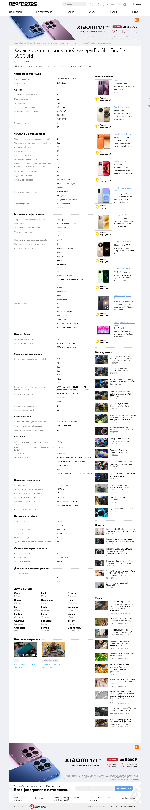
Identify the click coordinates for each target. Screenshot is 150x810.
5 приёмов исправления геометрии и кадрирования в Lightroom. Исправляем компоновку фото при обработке (122, 606)
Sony (17, 607)
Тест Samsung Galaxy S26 (123, 296)
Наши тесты (15, 11)
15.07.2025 (113, 387)
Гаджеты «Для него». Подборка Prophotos (119, 451)
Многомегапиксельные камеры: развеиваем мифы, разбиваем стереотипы (122, 358)
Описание (20, 66)
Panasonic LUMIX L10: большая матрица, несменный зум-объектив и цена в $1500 (119, 551)
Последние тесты (104, 76)
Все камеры (75, 627)
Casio (44, 593)
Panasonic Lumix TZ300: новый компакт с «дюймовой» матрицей (120, 540)
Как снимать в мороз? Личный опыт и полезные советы (123, 709)
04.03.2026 (114, 444)
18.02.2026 (114, 455)
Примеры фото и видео (69, 66)
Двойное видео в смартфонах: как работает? (123, 654)
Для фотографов (128, 798)
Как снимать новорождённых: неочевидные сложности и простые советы (122, 681)
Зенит (71, 620)
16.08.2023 (114, 363)
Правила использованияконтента (100, 799)
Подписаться (126, 788)
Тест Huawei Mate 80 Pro (124, 242)
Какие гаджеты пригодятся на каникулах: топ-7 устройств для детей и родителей (123, 417)
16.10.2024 (114, 502)
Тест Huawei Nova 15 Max (124, 107)
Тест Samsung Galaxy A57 (123, 189)
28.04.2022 (114, 492)
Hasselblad (47, 600)
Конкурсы (136, 11)
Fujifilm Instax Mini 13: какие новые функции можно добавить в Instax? (121, 530)
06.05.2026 (114, 409)
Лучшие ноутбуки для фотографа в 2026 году (120, 405)
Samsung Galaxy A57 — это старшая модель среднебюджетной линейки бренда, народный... (124, 199)
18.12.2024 (113, 511)
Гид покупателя (43, 11)
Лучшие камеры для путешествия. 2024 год (120, 369)
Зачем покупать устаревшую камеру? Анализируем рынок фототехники (122, 381)
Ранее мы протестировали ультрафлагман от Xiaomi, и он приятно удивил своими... (123, 170)
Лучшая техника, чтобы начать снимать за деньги (123, 475)
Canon (17, 593)
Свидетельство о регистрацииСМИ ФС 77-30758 (66, 799)
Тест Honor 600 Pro (122, 134)
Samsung (73, 607)
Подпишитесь (95, 3)
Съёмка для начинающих (119, 623)
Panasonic (46, 620)
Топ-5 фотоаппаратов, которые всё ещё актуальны (122, 428)
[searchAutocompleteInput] (75, 4)
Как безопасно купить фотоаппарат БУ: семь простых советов (119, 487)
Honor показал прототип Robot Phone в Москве (119, 584)
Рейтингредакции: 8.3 (105, 153)
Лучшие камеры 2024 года (121, 508)
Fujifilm (18, 614)
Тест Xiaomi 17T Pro (122, 80)
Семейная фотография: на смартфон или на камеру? (121, 619)
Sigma (71, 614)
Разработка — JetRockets (94, 806)
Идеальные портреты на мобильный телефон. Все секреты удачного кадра (120, 721)
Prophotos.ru (130, 806)
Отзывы (87, 66)
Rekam (72, 593)
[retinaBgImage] (101, 359)
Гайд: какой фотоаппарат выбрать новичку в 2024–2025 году (121, 394)
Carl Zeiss (19, 627)
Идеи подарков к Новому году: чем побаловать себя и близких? (122, 463)
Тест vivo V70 (120, 215)
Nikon (17, 600)
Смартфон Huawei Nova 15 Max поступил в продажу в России (119, 562)
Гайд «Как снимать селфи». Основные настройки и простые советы (121, 643)
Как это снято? (115, 674)
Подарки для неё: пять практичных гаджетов (119, 440)
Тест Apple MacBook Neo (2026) (124, 323)
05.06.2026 (114, 422)
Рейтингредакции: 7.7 (105, 207)
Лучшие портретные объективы (118, 498)
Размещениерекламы (19, 799)
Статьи (92, 11)
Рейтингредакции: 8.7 (105, 180)
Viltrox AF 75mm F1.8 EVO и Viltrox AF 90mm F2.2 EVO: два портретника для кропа (121, 573)
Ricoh (71, 600)
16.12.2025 (113, 469)
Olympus (19, 620)
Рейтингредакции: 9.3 (105, 99)
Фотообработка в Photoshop (120, 613)
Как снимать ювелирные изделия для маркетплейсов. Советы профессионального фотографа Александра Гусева (122, 696)
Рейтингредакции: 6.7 (105, 126)
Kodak (44, 607)
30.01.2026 (114, 432)
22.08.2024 (114, 479)
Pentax (45, 627)
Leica (44, 614)
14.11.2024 (113, 399)
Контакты (39, 798)
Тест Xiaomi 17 (120, 161)
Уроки (113, 11)
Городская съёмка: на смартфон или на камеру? (121, 631)
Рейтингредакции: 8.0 (105, 288)
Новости (70, 11)
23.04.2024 (114, 373)
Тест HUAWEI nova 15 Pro (124, 269)
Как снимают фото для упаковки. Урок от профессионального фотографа (119, 668)
